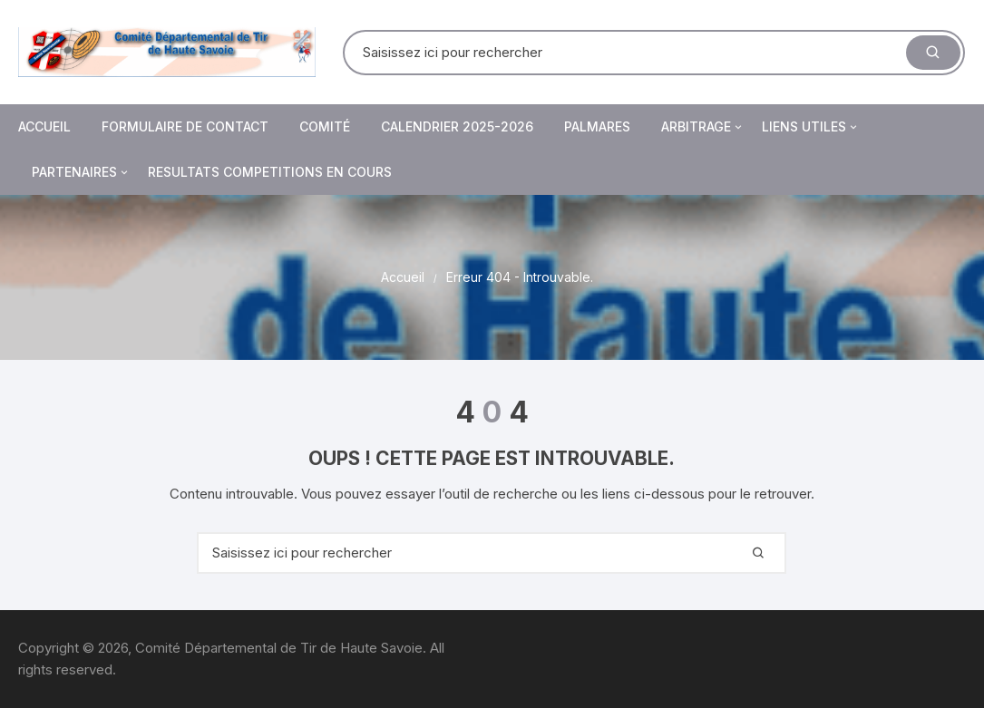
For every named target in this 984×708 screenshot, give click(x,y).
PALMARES (597, 126)
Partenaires (81, 172)
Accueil (44, 126)
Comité (324, 126)
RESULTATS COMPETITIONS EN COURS (270, 171)
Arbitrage (703, 127)
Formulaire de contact (185, 126)
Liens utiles (811, 127)
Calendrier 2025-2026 (457, 126)
